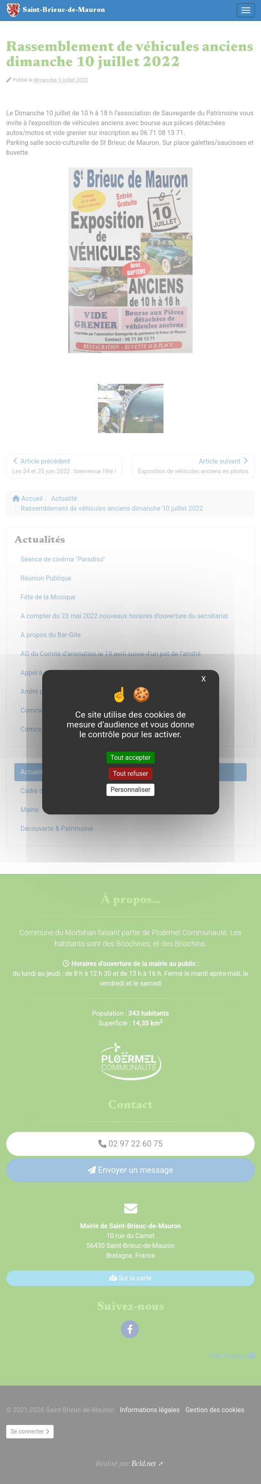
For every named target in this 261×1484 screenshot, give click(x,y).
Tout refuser (130, 774)
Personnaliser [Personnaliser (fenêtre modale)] (131, 790)
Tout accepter (131, 757)
